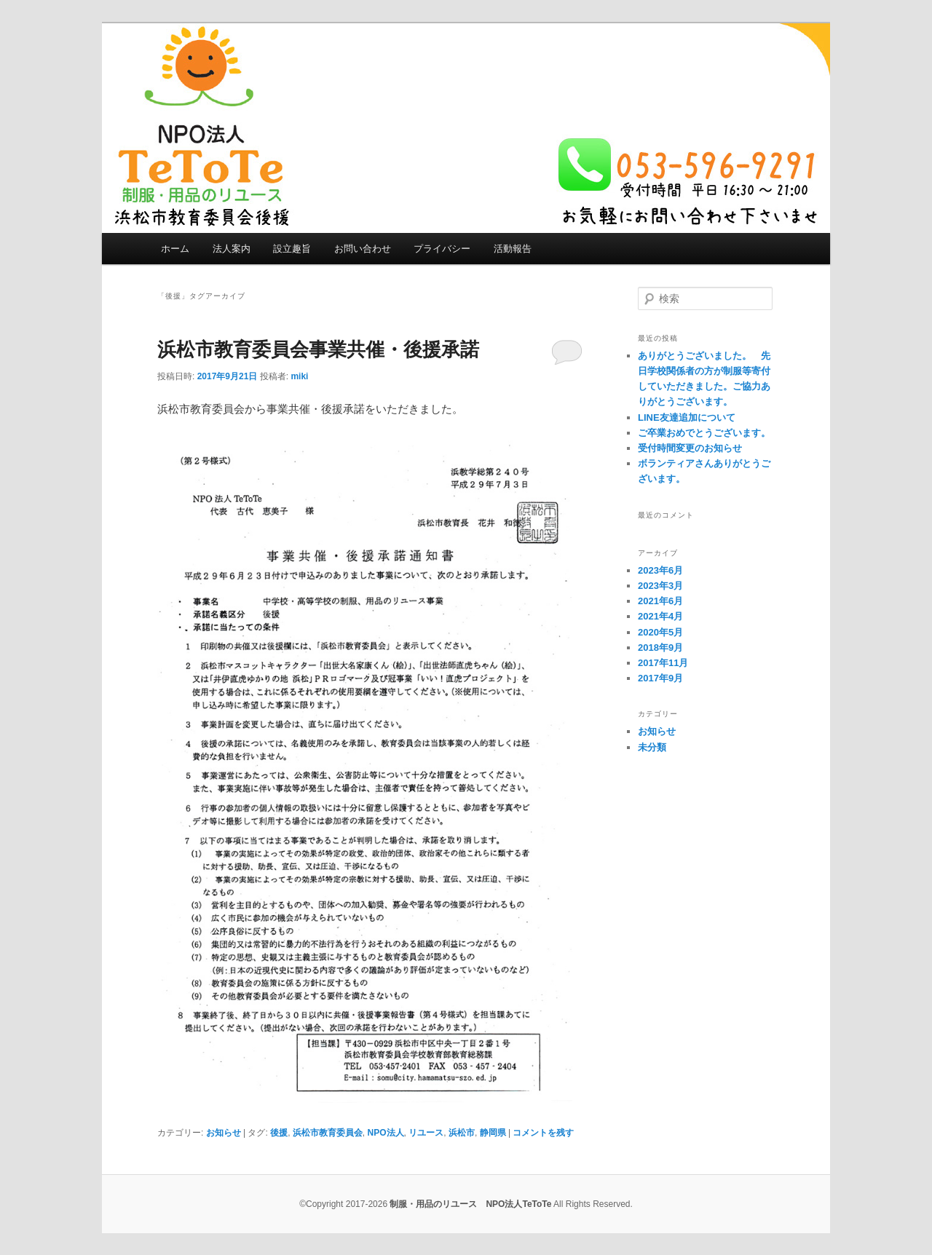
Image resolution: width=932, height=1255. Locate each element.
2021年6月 (660, 600)
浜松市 (462, 1133)
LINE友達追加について (686, 417)
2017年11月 (663, 662)
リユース (425, 1133)
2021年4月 (660, 616)
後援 (279, 1133)
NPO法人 (386, 1133)
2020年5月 (660, 632)
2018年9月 (660, 647)
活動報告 (513, 248)
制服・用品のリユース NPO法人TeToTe (470, 1204)
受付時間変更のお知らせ (690, 448)
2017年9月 (660, 678)
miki (299, 376)
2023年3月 (660, 585)
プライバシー (442, 248)
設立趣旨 (292, 248)
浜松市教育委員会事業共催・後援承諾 (318, 349)
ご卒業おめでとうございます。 (704, 432)
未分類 (652, 747)
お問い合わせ (362, 248)
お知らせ (223, 1133)
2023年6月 (660, 570)
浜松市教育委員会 (328, 1133)
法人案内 (231, 248)
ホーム (175, 248)
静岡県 (493, 1133)
